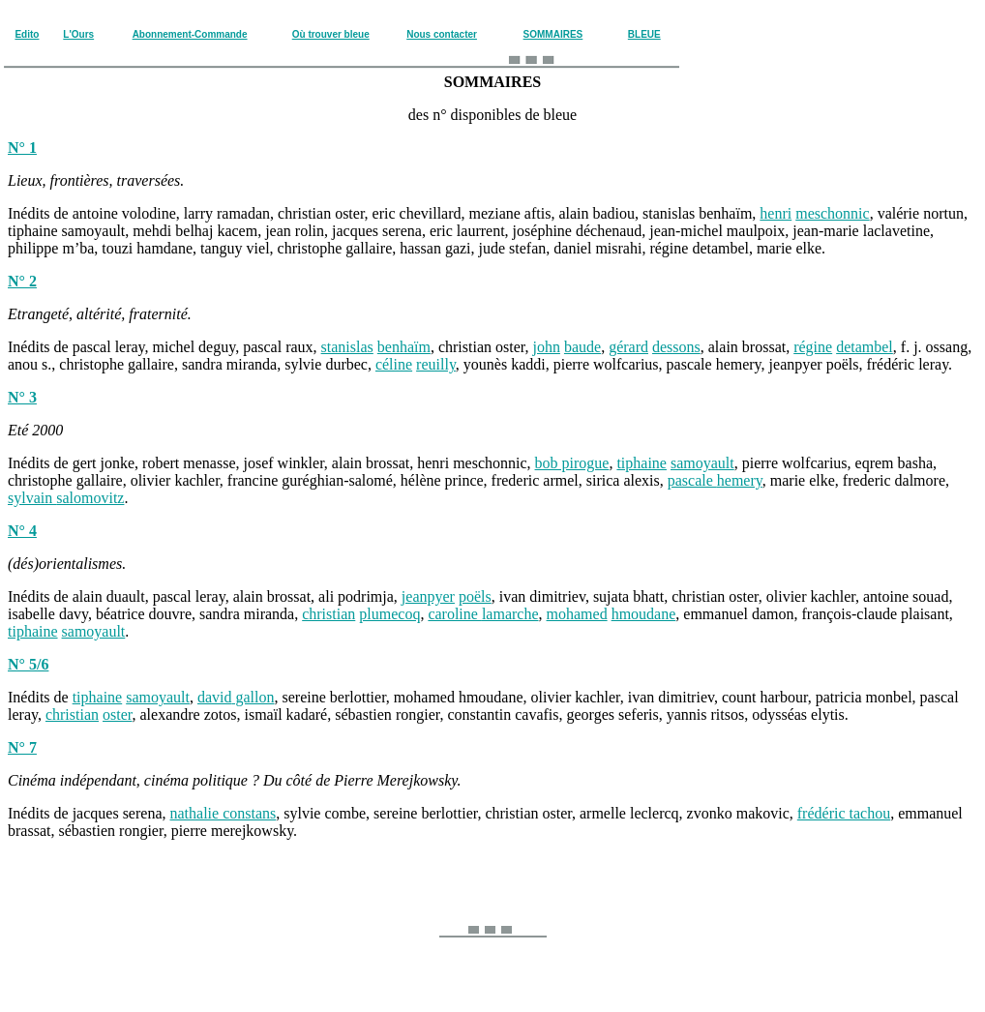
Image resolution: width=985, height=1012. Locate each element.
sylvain (66, 498)
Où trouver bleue (331, 34)
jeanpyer (428, 596)
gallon (253, 697)
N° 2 (22, 281)
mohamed (577, 614)
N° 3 (22, 397)
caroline (483, 614)
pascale (715, 480)
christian (328, 614)
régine (812, 347)
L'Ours (78, 34)
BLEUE (644, 34)
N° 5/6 (28, 664)
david (214, 697)
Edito (27, 34)
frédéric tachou (843, 813)
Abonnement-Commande (190, 34)
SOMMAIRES (553, 34)
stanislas (347, 347)
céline (393, 364)
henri (775, 213)
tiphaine (641, 463)
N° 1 (22, 147)
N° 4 (22, 530)
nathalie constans (223, 813)
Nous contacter (441, 34)
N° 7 (22, 747)
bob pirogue (572, 463)
